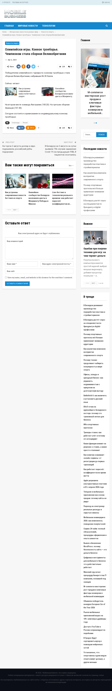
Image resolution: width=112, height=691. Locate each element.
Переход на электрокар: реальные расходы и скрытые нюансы (94, 509)
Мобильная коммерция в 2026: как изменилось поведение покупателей (94, 520)
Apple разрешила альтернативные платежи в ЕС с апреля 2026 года (95, 483)
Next (15, 210)
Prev (8, 210)
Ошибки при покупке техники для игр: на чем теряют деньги (95, 252)
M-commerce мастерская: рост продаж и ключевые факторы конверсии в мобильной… (95, 103)
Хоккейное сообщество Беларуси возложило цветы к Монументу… (64, 92)
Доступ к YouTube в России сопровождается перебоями (94, 630)
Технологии (48, 26)
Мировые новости (28, 26)
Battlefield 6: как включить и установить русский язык (95, 398)
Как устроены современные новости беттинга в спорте (27, 92)
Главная (9, 26)
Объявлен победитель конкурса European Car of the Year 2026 (94, 604)
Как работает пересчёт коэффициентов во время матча (95, 472)
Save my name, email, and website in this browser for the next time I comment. (40, 277)
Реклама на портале (20, 2)
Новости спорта (12, 43)
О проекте (6, 2)
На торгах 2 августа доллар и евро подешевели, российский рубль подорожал (18, 149)
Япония (25, 122)
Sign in (106, 2)
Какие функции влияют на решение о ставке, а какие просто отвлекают (95, 446)
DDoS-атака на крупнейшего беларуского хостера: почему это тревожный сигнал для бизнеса (95, 413)
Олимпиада (16, 122)
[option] (95, 84)
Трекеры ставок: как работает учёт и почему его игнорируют (94, 435)
